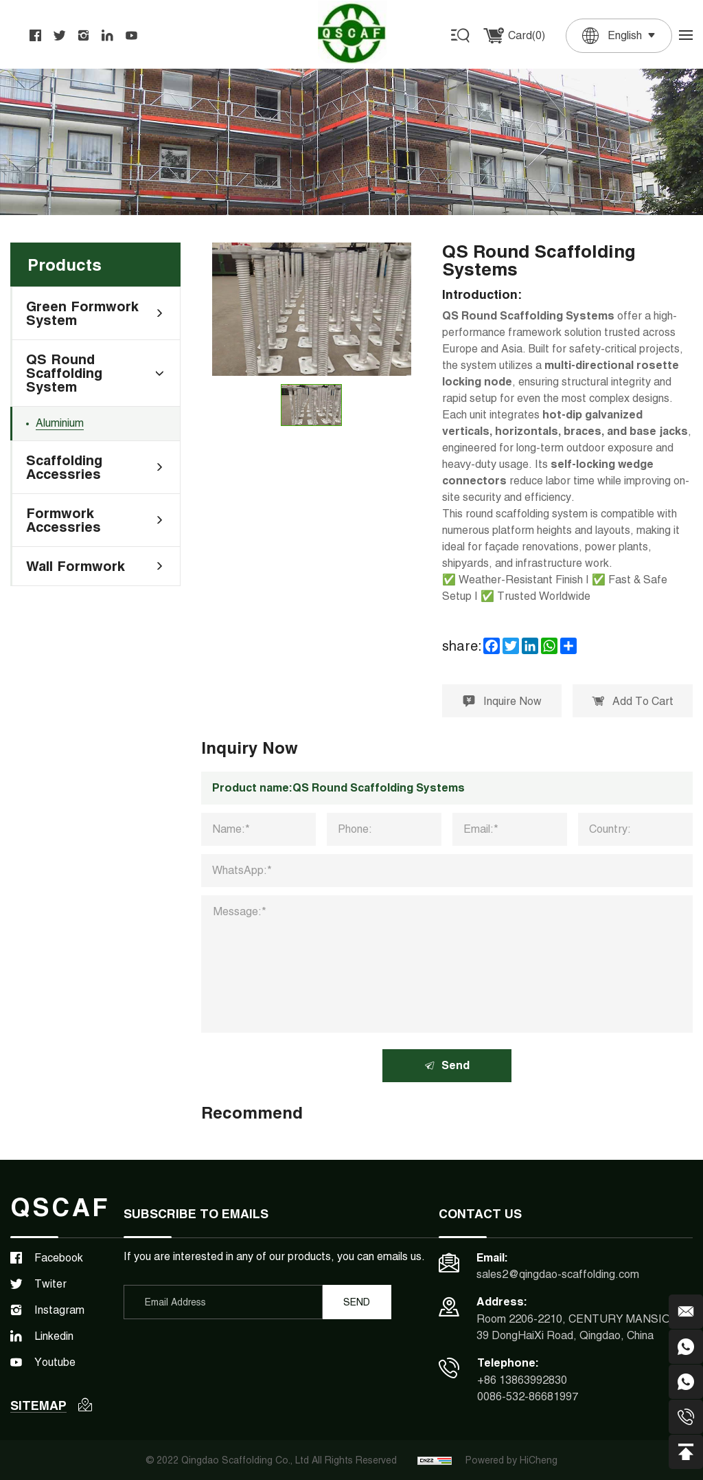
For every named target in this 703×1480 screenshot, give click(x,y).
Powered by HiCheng (511, 1460)
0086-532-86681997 (527, 1396)
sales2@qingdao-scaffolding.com (557, 1274)
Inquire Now (502, 701)
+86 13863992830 (522, 1380)
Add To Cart (632, 701)
